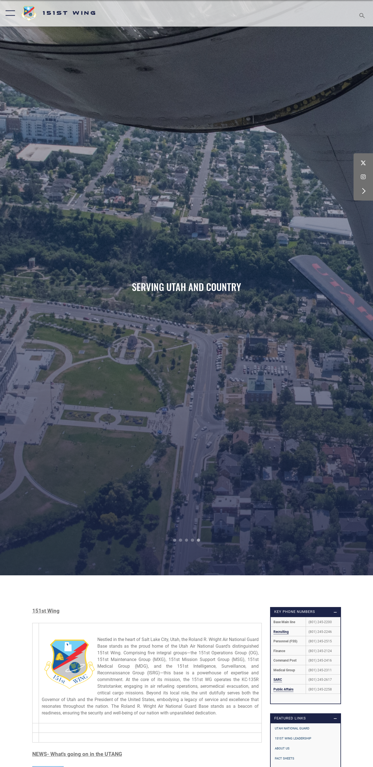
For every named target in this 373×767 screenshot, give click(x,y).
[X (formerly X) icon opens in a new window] (363, 163)
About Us (282, 748)
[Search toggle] (363, 13)
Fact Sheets (284, 758)
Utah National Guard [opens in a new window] (292, 728)
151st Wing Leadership (293, 738)
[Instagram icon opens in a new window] (363, 177)
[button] (9, 13)
